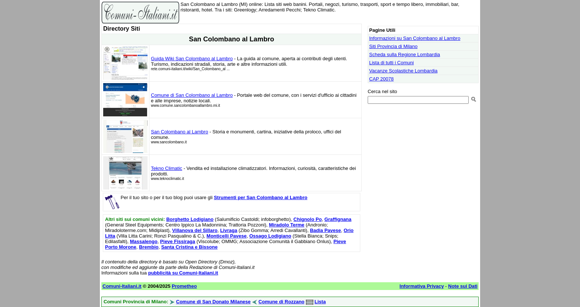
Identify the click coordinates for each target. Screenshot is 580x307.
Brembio (149, 247)
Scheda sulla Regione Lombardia (404, 54)
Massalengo (143, 241)
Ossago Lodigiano (270, 236)
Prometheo (184, 286)
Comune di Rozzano (281, 301)
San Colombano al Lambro (179, 131)
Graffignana (337, 219)
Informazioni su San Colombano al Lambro (414, 38)
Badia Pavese (325, 230)
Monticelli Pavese (226, 236)
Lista (320, 301)
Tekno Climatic (166, 168)
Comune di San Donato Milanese (213, 301)
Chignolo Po (307, 219)
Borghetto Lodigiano (189, 219)
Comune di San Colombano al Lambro (192, 95)
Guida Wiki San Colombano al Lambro (192, 58)
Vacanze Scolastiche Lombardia (403, 71)
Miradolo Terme (286, 225)
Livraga (228, 230)
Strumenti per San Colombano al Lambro (260, 197)
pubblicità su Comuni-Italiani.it (183, 273)
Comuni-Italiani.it (121, 286)
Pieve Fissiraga (177, 241)
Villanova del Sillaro (195, 230)
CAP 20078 (381, 79)
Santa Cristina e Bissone (189, 247)
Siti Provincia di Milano (393, 46)
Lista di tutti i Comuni (391, 62)
